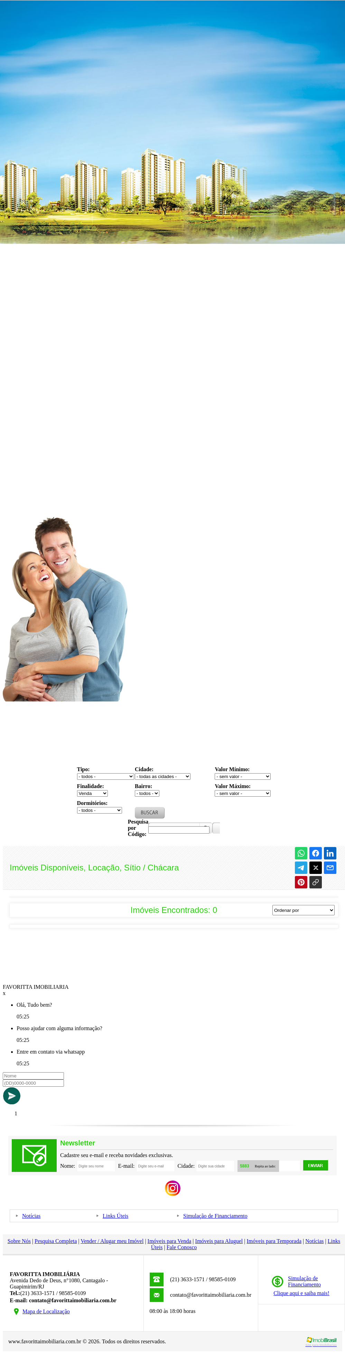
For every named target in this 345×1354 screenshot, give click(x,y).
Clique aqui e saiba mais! (301, 1293)
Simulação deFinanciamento (304, 1281)
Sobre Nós (19, 1241)
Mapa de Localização (46, 1311)
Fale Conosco (182, 1247)
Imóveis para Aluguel (219, 1241)
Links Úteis (115, 1216)
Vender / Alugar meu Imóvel (112, 1241)
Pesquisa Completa (56, 1241)
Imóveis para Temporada (274, 1241)
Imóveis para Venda (170, 1241)
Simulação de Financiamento (215, 1216)
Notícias (31, 1216)
